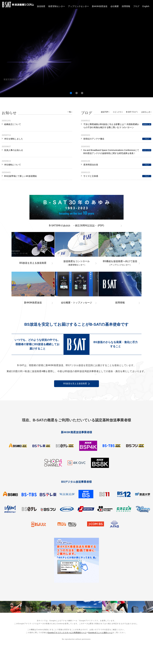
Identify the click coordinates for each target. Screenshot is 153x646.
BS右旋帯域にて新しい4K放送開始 (20, 176)
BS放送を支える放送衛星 (76, 384)
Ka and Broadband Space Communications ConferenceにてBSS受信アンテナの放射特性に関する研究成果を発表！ (111, 151)
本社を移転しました (13, 139)
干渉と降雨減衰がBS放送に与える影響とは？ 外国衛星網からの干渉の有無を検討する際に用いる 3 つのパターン (111, 126)
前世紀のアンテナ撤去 (93, 139)
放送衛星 (41, 6)
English (145, 6)
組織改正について (12, 124)
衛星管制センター (56, 6)
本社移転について (12, 164)
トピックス (118, 112)
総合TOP (105, 112)
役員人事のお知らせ (13, 150)
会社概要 (114, 6)
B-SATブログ (132, 112)
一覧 (69, 112)
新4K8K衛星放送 (99, 6)
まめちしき (146, 112)
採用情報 (126, 6)
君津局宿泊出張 (90, 164)
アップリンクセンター (78, 6)
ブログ (136, 6)
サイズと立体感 (90, 176)
